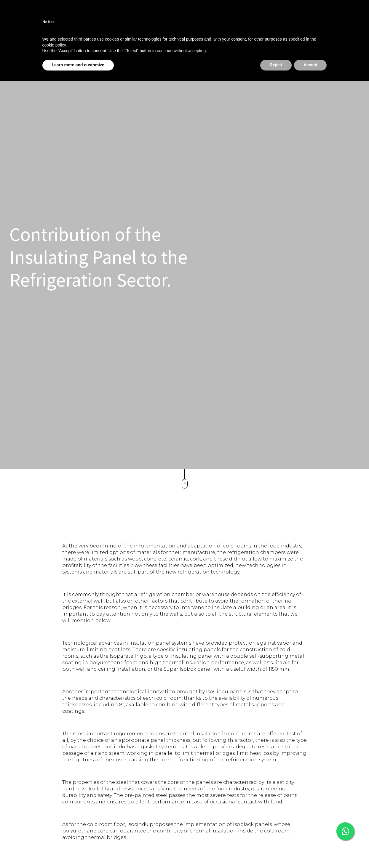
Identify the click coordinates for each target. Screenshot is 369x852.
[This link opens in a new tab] (345, 831)
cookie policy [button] (54, 45)
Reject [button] (276, 65)
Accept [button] (310, 65)
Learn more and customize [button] (78, 65)
